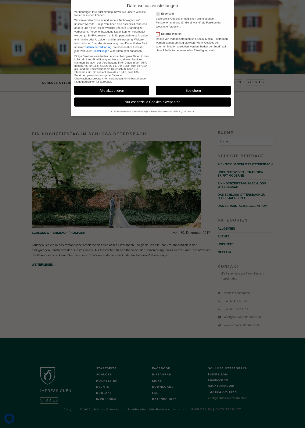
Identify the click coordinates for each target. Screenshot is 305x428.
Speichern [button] (193, 86)
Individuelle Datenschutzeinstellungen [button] (128, 107)
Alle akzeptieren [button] (112, 86)
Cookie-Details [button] (154, 107)
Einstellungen (101, 47)
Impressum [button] (188, 107)
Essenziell (166, 9)
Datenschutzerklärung (98, 43)
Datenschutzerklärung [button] (172, 107)
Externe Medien (170, 29)
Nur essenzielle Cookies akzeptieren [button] (152, 98)
